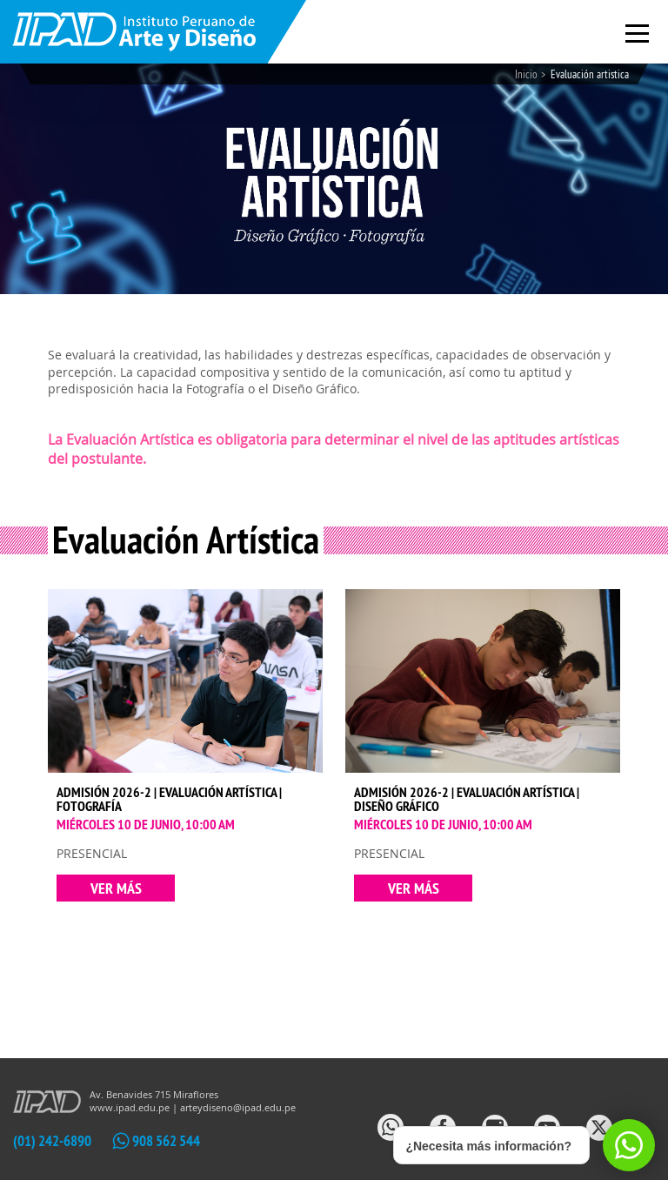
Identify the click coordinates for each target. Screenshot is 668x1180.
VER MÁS (116, 888)
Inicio (526, 74)
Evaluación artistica (590, 74)
